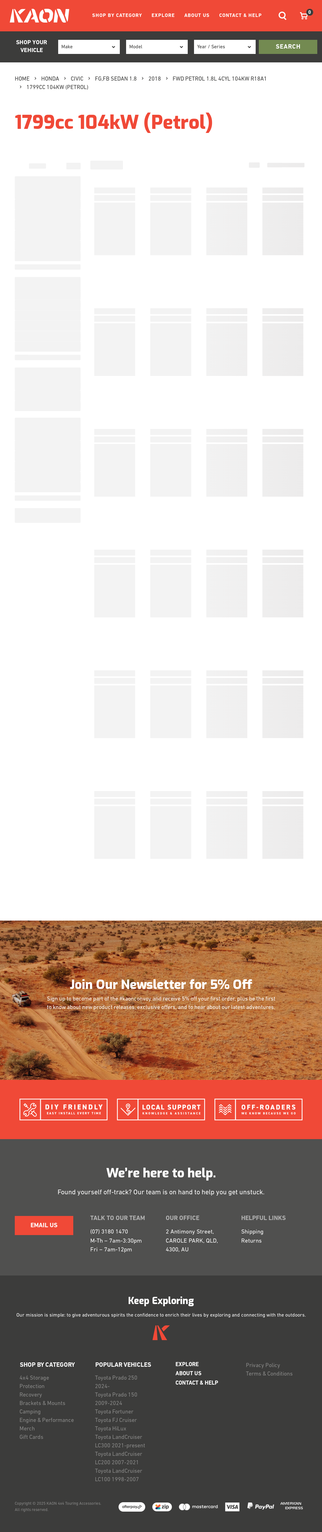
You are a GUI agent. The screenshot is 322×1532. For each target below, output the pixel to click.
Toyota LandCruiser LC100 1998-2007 (118, 1475)
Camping (30, 1412)
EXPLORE (163, 15)
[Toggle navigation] (282, 16)
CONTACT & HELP (240, 15)
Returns (251, 1241)
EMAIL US (44, 1226)
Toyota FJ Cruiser (116, 1421)
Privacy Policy (263, 1366)
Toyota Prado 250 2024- (116, 1382)
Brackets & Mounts (42, 1404)
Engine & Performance (46, 1421)
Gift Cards (31, 1437)
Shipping (252, 1232)
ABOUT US (197, 15)
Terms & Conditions (269, 1374)
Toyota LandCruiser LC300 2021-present (120, 1441)
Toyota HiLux (110, 1429)
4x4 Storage (34, 1378)
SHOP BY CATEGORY (117, 15)
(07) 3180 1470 (109, 1232)
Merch (27, 1429)
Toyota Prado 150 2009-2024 (116, 1399)
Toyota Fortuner (114, 1412)
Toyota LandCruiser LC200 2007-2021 (118, 1458)
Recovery (30, 1395)
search (288, 47)
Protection (32, 1387)
